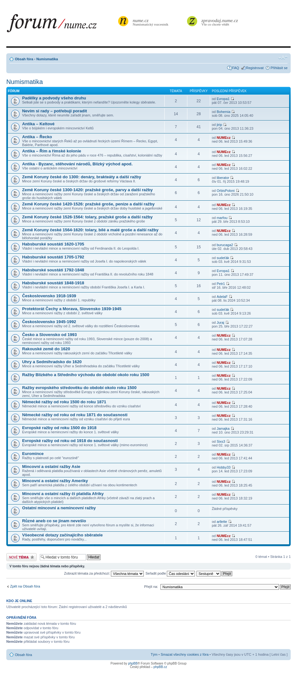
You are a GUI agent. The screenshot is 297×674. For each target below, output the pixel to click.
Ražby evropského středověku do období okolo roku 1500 (79, 387)
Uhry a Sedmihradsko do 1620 (52, 361)
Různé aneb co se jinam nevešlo (54, 520)
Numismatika (47, 59)
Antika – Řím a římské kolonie (51, 151)
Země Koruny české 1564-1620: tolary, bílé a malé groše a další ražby (90, 230)
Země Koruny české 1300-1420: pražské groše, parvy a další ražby (87, 189)
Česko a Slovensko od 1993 (49, 334)
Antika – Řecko (37, 136)
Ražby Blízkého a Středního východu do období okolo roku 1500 (85, 374)
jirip (219, 125)
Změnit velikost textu (283, 58)
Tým (154, 654)
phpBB (132, 663)
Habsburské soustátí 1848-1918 (53, 283)
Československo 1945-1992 (49, 321)
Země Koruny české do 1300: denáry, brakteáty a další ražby (81, 176)
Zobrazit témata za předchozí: (104, 573)
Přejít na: (151, 586)
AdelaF (222, 297)
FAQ (235, 68)
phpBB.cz (160, 667)
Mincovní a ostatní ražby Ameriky (55, 480)
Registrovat (255, 68)
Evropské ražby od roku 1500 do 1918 (59, 427)
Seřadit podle (170, 573)
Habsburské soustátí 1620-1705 (53, 244)
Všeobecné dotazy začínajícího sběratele (62, 535)
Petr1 (221, 284)
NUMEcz (224, 137)
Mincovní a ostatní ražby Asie (51, 466)
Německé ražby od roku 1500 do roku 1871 (64, 401)
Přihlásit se (279, 68)
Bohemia (223, 112)
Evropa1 (223, 99)
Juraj (220, 322)
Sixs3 (221, 441)
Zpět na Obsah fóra (25, 586)
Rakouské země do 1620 (46, 348)
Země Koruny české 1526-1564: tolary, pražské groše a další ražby (87, 217)
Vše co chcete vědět (220, 22)
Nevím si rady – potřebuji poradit (54, 111)
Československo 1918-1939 (49, 295)
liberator (223, 178)
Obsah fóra (24, 59)
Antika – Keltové (38, 123)
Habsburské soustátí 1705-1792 (53, 257)
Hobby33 (224, 467)
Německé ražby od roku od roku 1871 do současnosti (74, 414)
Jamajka (223, 428)
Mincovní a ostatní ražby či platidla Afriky (63, 493)
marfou (222, 218)
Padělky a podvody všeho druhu (54, 98)
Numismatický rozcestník (151, 22)
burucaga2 (225, 245)
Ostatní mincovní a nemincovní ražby (59, 508)
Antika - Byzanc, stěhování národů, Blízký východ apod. (77, 164)
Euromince (33, 453)
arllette (222, 521)
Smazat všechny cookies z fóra (185, 654)
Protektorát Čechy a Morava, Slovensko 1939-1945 (71, 308)
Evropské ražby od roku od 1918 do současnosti (70, 440)
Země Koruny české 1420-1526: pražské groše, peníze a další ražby (88, 204)
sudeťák (223, 258)
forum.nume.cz (61, 25)
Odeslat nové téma (21, 557)
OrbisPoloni (226, 190)
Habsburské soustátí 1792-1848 (53, 270)
